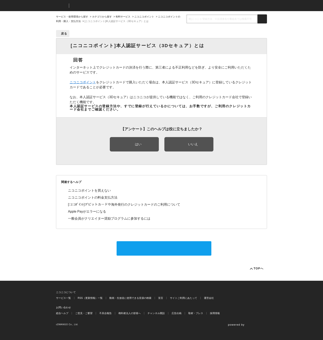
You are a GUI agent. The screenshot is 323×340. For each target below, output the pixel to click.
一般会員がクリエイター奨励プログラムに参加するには (109, 218)
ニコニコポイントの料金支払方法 (92, 197)
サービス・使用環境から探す (72, 16)
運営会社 (209, 298)
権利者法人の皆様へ (129, 313)
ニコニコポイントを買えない (89, 190)
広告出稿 (176, 313)
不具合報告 (105, 313)
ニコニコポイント (144, 16)
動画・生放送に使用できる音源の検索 (130, 298)
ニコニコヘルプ (94, 5)
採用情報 (215, 313)
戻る (64, 33)
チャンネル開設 (156, 313)
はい (138, 144)
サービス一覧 (63, 298)
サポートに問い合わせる (164, 248)
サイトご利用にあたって (183, 298)
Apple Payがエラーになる (87, 211)
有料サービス (123, 16)
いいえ (193, 144)
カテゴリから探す (102, 16)
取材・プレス (195, 313)
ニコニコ (61, 5)
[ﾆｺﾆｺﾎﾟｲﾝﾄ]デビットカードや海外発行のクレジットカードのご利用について (124, 204)
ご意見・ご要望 (83, 313)
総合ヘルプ (62, 313)
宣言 (160, 298)
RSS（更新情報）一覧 (90, 298)
